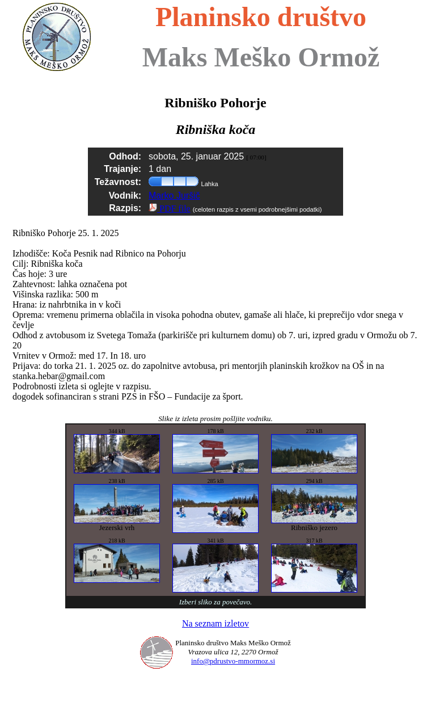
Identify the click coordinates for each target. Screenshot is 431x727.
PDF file (170, 208)
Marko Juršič (174, 195)
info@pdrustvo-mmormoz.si (233, 661)
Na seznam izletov (215, 623)
